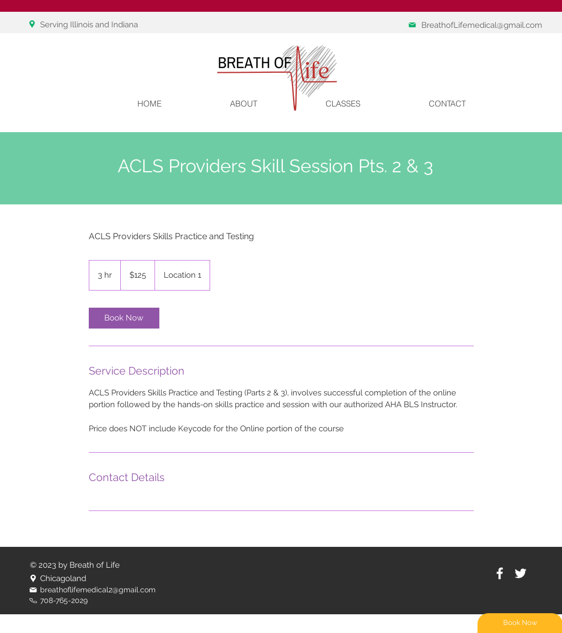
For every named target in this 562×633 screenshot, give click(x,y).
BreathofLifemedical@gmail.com (481, 25)
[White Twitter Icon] (520, 573)
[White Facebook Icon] (499, 573)
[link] (124, 318)
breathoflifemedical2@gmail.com (98, 589)
